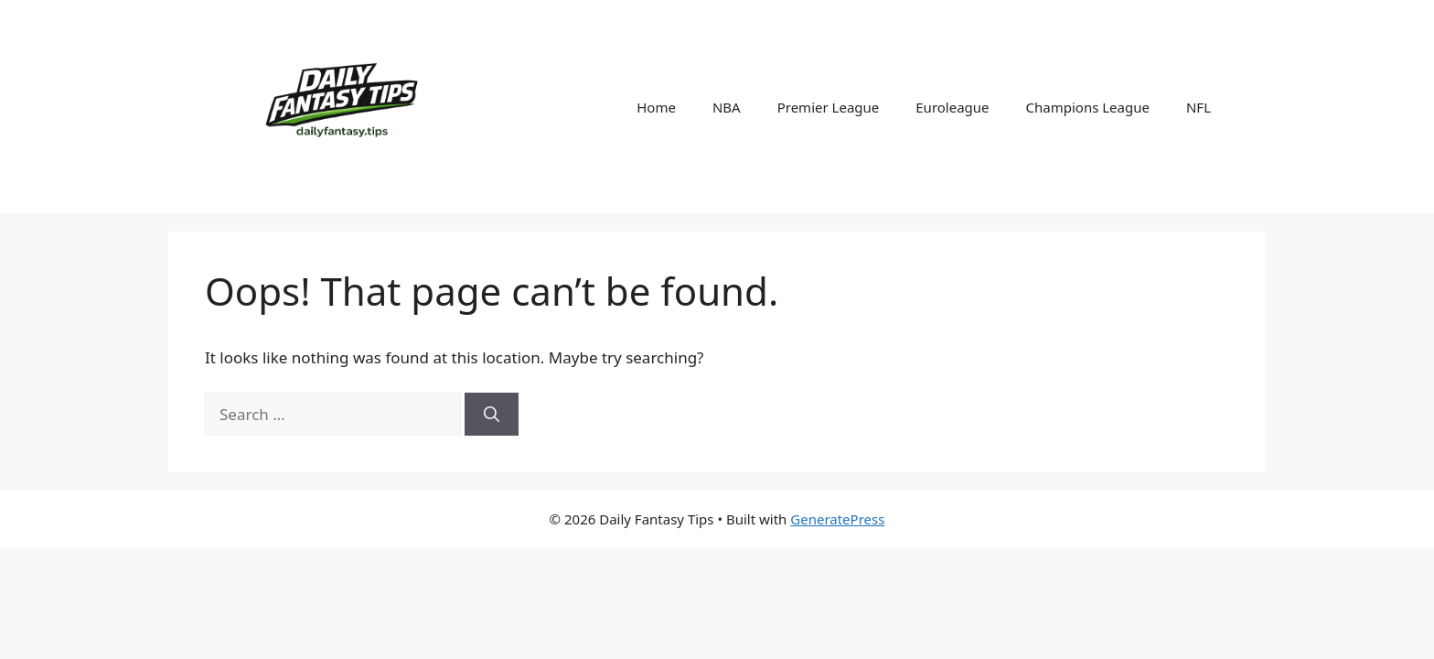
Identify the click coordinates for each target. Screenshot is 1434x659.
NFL (1198, 107)
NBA (726, 107)
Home (656, 107)
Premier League (828, 107)
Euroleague (952, 107)
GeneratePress (837, 519)
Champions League (1088, 107)
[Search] (492, 415)
